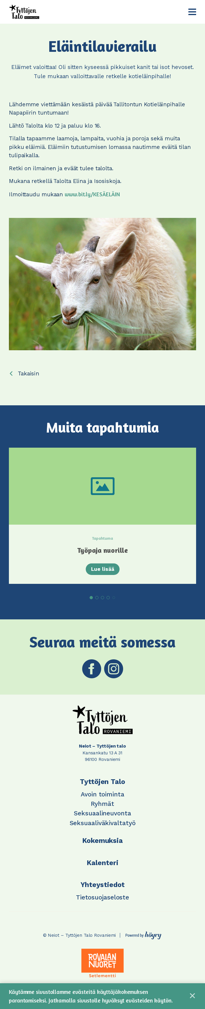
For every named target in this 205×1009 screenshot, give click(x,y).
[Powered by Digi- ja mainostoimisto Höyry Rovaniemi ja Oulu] (143, 933)
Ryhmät (102, 803)
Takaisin (28, 373)
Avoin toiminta (102, 794)
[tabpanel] (102, 516)
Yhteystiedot (102, 885)
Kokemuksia (102, 841)
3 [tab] (102, 597)
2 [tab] (96, 597)
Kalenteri (102, 863)
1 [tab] (91, 597)
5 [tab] (113, 597)
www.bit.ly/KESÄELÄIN (92, 194)
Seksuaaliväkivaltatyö (103, 823)
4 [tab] (108, 597)
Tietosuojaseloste (102, 897)
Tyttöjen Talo (102, 782)
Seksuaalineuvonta (102, 813)
